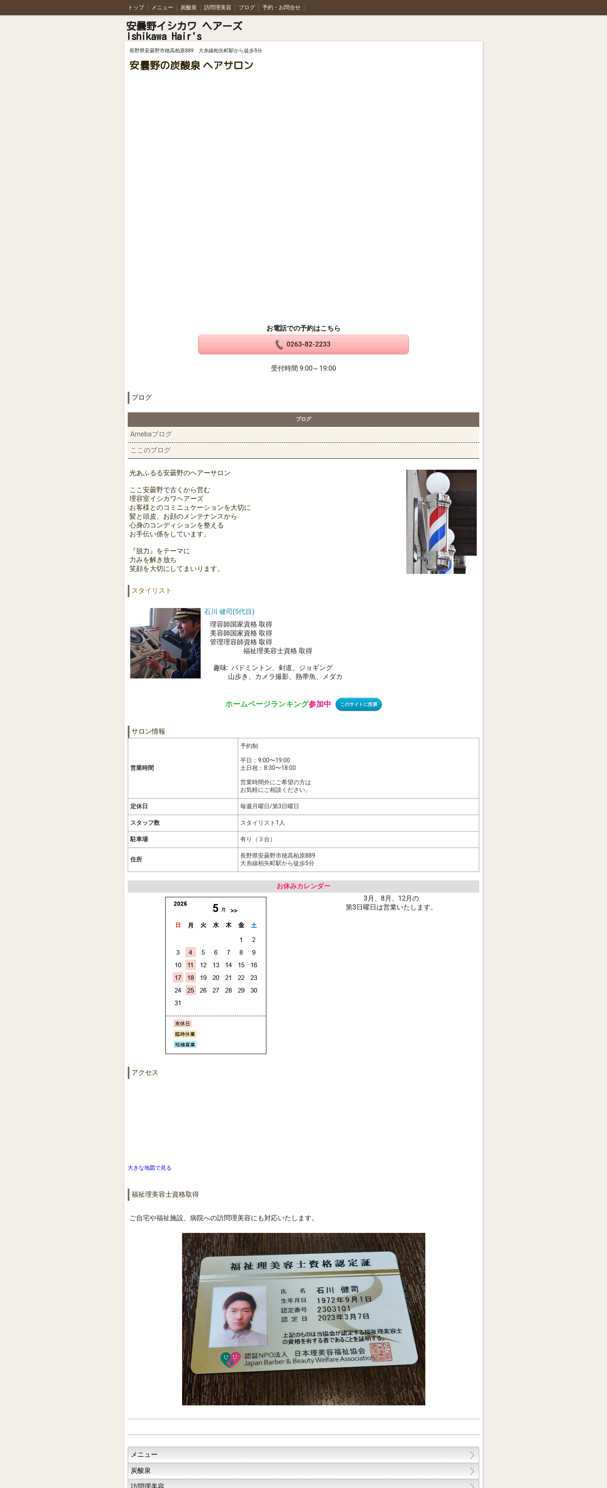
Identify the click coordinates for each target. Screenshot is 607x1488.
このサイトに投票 (358, 704)
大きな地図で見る (150, 1168)
